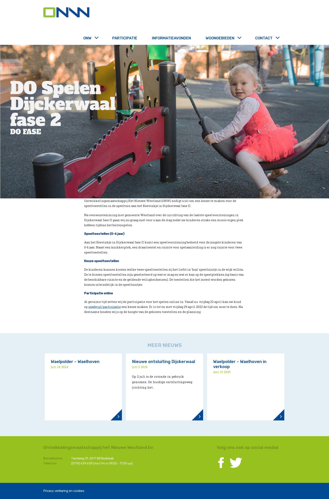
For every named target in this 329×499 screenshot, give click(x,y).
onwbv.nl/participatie (104, 307)
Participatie (124, 38)
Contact (267, 38)
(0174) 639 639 (82, 463)
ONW (90, 38)
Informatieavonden (171, 38)
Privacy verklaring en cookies (63, 491)
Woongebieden (223, 38)
